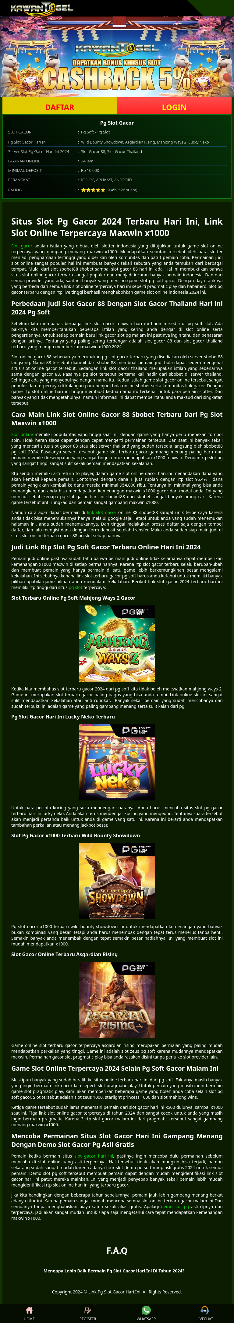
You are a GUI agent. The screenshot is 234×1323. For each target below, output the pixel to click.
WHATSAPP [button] (146, 1313)
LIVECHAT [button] (205, 1313)
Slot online (22, 434)
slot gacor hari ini (93, 1156)
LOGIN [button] (174, 107)
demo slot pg (175, 1206)
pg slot (75, 587)
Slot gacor (21, 246)
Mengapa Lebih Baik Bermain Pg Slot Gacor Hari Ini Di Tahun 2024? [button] (114, 1271)
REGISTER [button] (88, 1313)
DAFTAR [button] (59, 107)
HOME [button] (29, 1313)
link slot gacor (102, 512)
